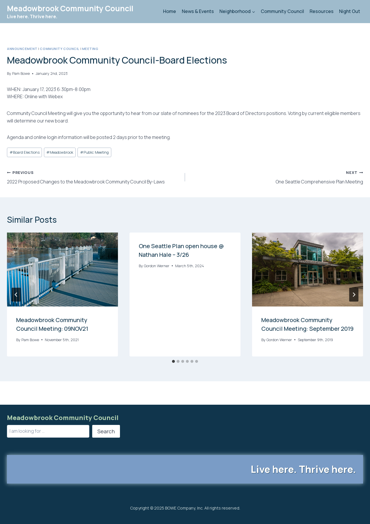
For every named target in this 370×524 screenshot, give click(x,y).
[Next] (353, 295)
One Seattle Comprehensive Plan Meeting (276, 177)
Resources (322, 11)
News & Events (198, 11)
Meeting (90, 49)
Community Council (282, 11)
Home (169, 11)
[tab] (173, 361)
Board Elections (25, 152)
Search (106, 431)
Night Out (349, 11)
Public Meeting (94, 152)
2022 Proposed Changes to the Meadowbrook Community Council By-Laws (93, 177)
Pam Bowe (21, 73)
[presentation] (62, 269)
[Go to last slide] (16, 295)
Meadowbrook (59, 152)
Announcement (22, 49)
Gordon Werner (156, 265)
